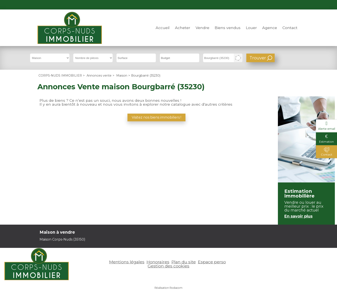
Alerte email (326, 128)
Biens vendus (227, 27)
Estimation (326, 141)
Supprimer (232, 59)
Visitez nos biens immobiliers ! (156, 117)
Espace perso (285, 4)
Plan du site (184, 261)
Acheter (182, 27)
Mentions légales (126, 261)
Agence (269, 27)
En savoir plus (298, 216)
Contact (289, 27)
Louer (251, 27)
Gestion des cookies (168, 266)
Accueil (163, 27)
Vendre (202, 27)
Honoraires (158, 261)
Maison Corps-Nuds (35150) (62, 239)
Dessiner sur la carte (238, 58)
